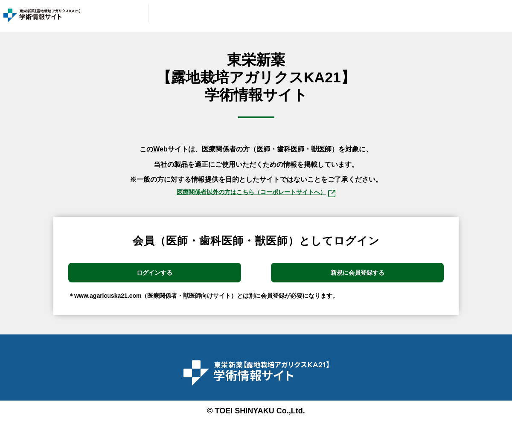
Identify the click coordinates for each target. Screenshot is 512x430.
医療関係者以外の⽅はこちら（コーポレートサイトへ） (256, 194)
